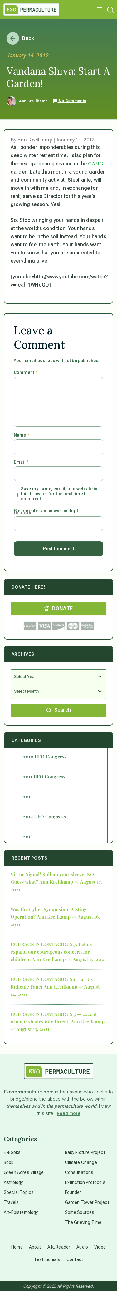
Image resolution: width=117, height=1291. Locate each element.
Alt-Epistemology (21, 1212)
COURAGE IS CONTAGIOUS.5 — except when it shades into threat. (54, 1018)
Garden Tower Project (87, 1202)
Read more (68, 1113)
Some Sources (80, 1212)
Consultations (79, 1172)
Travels (11, 1202)
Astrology (13, 1182)
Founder (73, 1192)
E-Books (12, 1152)
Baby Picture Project (85, 1152)
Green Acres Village (24, 1172)
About (35, 1246)
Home (17, 1246)
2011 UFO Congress (44, 776)
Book (9, 1162)
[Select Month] (58, 691)
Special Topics (19, 1192)
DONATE (58, 608)
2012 (28, 796)
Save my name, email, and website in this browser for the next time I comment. (59, 493)
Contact (74, 1259)
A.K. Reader (59, 1246)
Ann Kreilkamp (33, 101)
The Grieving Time (83, 1222)
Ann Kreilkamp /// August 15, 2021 (68, 959)
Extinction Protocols (85, 1182)
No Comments (69, 101)
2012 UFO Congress (44, 816)
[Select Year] (58, 676)
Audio (82, 1246)
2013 (28, 836)
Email (21, 461)
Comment (25, 372)
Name (21, 435)
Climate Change (81, 1162)
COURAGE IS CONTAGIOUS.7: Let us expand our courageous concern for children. (51, 951)
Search (58, 710)
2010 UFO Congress (44, 756)
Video (100, 1246)
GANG (95, 163)
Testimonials (47, 1259)
